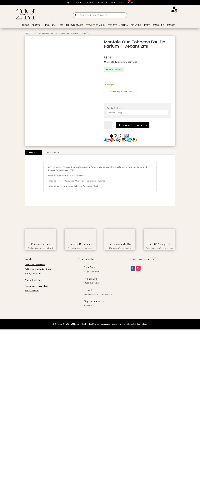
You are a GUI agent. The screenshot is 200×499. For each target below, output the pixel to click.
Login (67, 2)
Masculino (158, 25)
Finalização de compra (96, 2)
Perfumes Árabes (74, 25)
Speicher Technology (137, 324)
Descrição (33, 152)
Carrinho (77, 2)
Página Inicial (30, 33)
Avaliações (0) (53, 152)
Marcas (171, 25)
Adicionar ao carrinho (133, 125)
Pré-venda (136, 25)
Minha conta (117, 2)
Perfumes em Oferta (118, 25)
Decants (36, 25)
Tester (147, 25)
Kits (61, 25)
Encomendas (50, 25)
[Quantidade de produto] (108, 125)
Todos (25, 25)
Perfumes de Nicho (95, 25)
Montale (41, 33)
